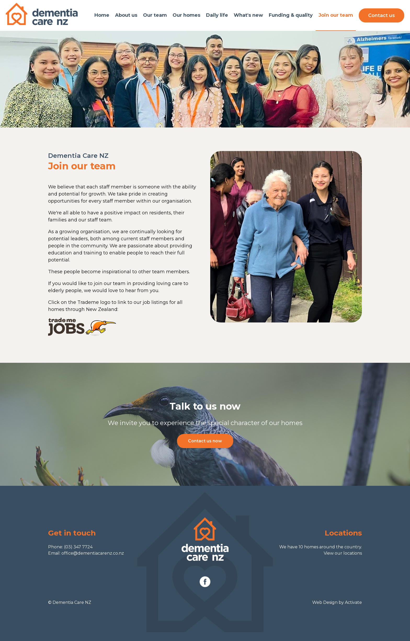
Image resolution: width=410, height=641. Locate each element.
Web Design (325, 602)
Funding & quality (291, 15)
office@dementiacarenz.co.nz (92, 553)
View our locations (343, 553)
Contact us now (205, 440)
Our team (155, 15)
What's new (248, 15)
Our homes (186, 15)
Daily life (217, 15)
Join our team (335, 15)
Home (101, 15)
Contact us (381, 15)
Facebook (205, 581)
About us (126, 15)
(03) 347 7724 (78, 546)
